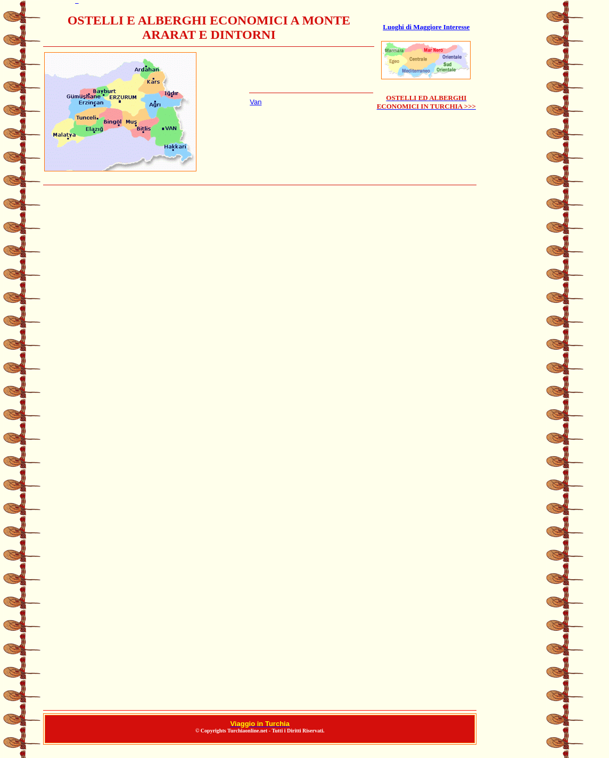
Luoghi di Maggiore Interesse (426, 27)
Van (255, 102)
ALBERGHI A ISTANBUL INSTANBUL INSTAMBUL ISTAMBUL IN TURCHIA (259, 448)
